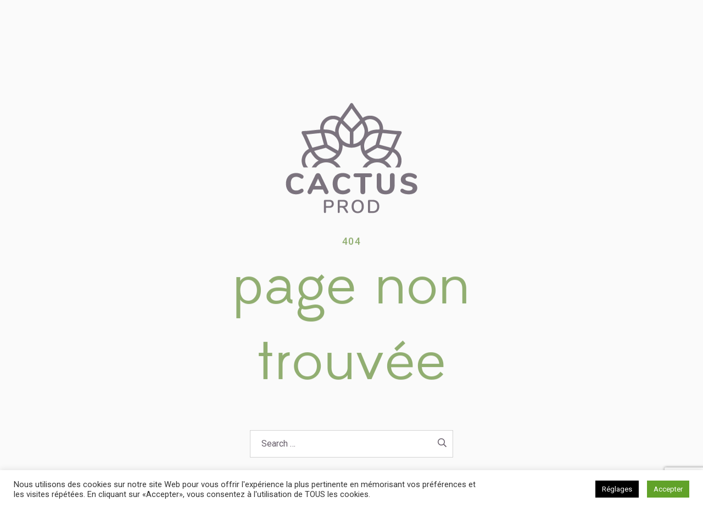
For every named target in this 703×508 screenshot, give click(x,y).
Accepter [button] (668, 489)
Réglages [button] (617, 489)
